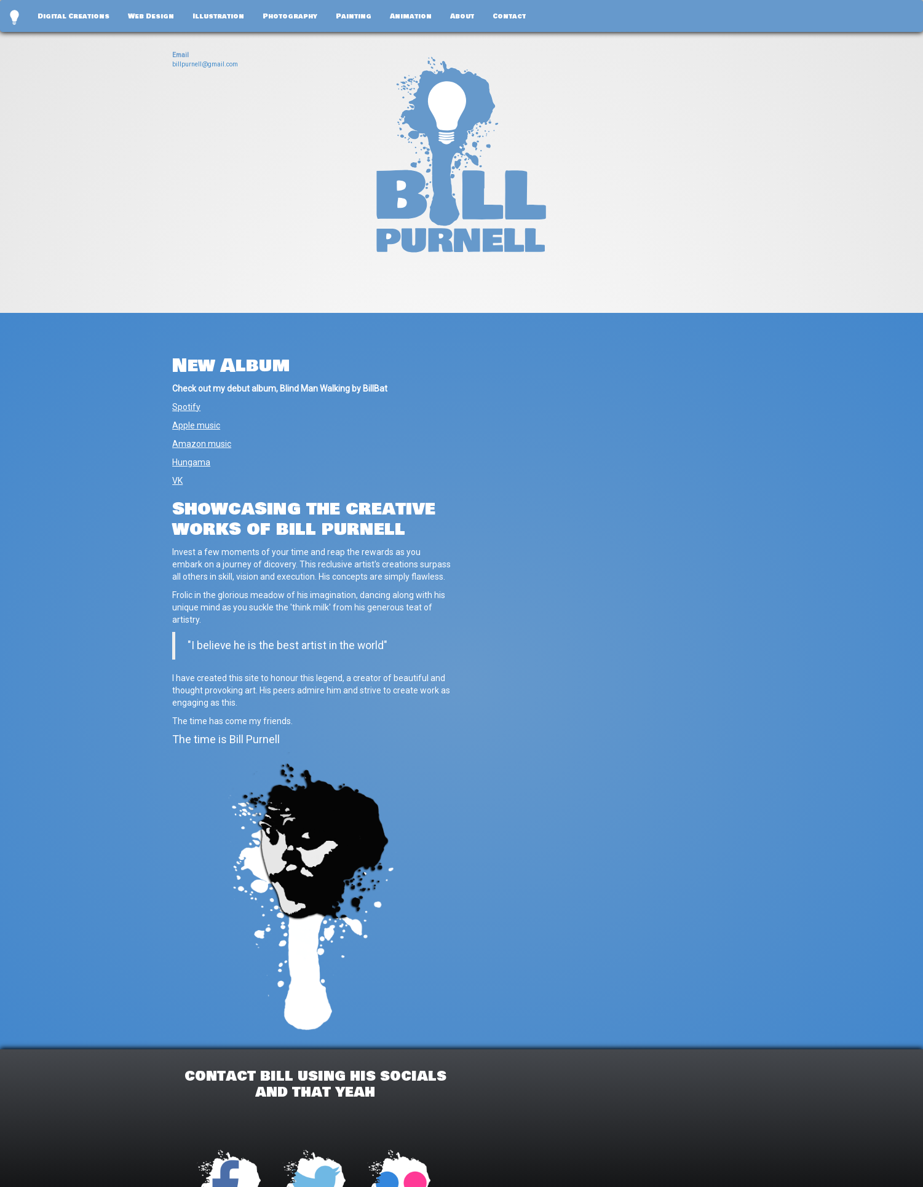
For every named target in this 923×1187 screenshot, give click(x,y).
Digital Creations (73, 16)
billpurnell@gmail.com (205, 64)
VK (177, 481)
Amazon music (201, 444)
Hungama (191, 462)
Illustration (218, 16)
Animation (411, 16)
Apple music (196, 425)
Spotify (186, 407)
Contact (509, 16)
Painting (353, 16)
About (462, 16)
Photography (290, 16)
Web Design (151, 16)
